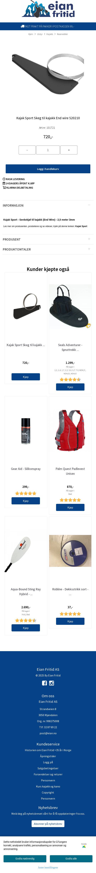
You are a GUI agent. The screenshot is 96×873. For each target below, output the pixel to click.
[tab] (48, 205)
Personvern (48, 780)
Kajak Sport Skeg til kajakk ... (26, 345)
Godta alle (71, 858)
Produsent (12, 239)
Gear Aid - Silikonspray (25, 469)
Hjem (30, 34)
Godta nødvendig (24, 858)
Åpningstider (48, 756)
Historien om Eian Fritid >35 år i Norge (48, 750)
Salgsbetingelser (48, 768)
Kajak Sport (81, 226)
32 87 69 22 (50, 727)
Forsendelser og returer (48, 774)
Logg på (48, 762)
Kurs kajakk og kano (48, 786)
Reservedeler (61, 34)
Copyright (48, 792)
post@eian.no (48, 733)
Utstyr (39, 34)
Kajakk (48, 34)
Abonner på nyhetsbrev (48, 823)
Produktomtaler (17, 249)
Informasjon (13, 205)
